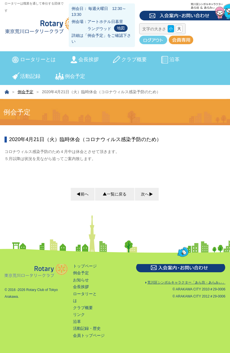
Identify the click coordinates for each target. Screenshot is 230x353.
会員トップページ (89, 335)
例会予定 (95, 35)
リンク (79, 314)
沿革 (174, 59)
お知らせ (81, 280)
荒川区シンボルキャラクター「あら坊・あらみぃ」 (185, 283)
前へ (82, 194)
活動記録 (30, 76)
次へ (147, 194)
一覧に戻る (114, 194)
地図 (121, 28)
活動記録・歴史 (87, 328)
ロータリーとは (38, 59)
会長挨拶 (88, 59)
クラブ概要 (134, 59)
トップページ (85, 266)
